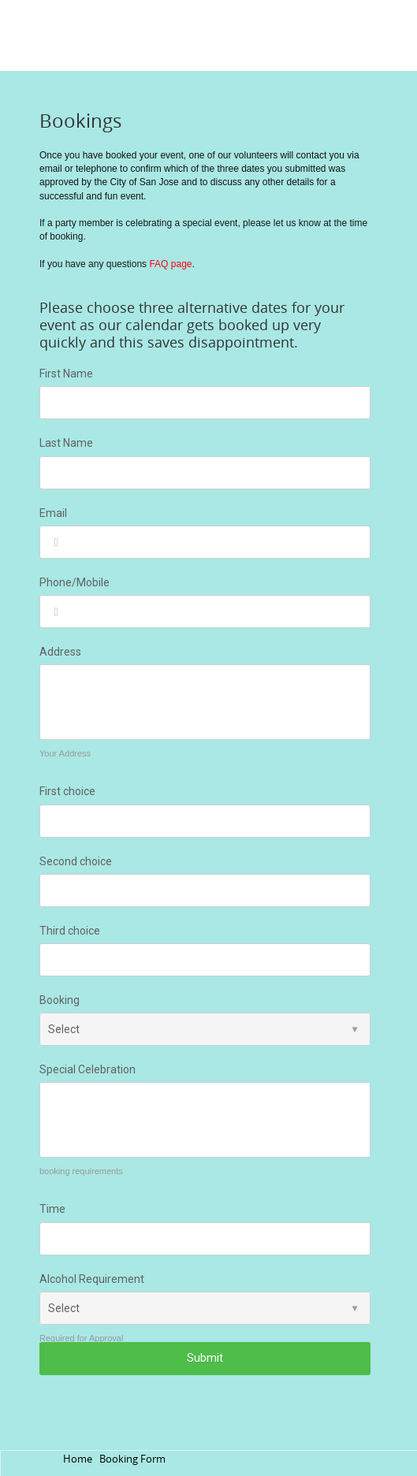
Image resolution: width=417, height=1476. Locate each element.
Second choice (75, 861)
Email (53, 513)
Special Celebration (87, 1069)
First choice (67, 791)
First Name (66, 373)
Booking (59, 1000)
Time (52, 1209)
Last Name (66, 443)
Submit (205, 1358)
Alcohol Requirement (91, 1279)
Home (77, 1459)
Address (60, 651)
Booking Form (132, 1459)
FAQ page (170, 264)
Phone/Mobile (74, 582)
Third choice (69, 930)
